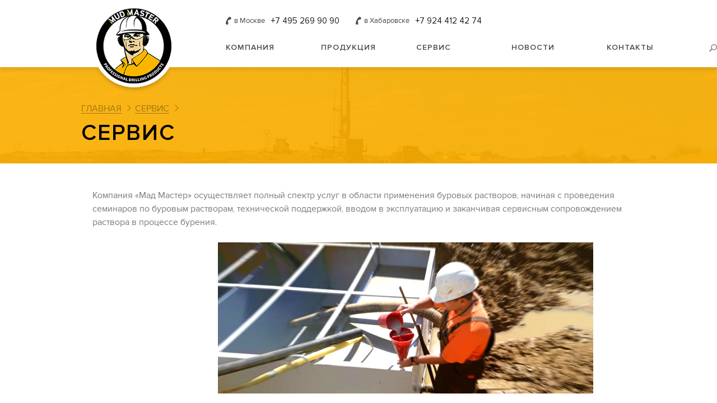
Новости (533, 47)
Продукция (348, 47)
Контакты (630, 47)
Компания (250, 47)
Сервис (433, 47)
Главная (101, 108)
